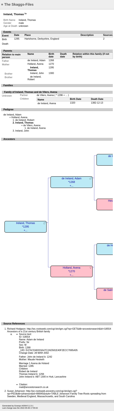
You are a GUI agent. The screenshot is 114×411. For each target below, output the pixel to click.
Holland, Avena (35, 64)
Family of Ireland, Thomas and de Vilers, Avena (30, 92)
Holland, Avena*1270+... (71, 271)
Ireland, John (37, 73)
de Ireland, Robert (34, 78)
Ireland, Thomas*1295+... (25, 227)
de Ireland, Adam (36, 60)
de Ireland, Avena (47, 103)
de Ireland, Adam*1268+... (71, 182)
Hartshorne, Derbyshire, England (41, 38)
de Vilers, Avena (45, 95)
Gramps (17, 406)
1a (25, 13)
